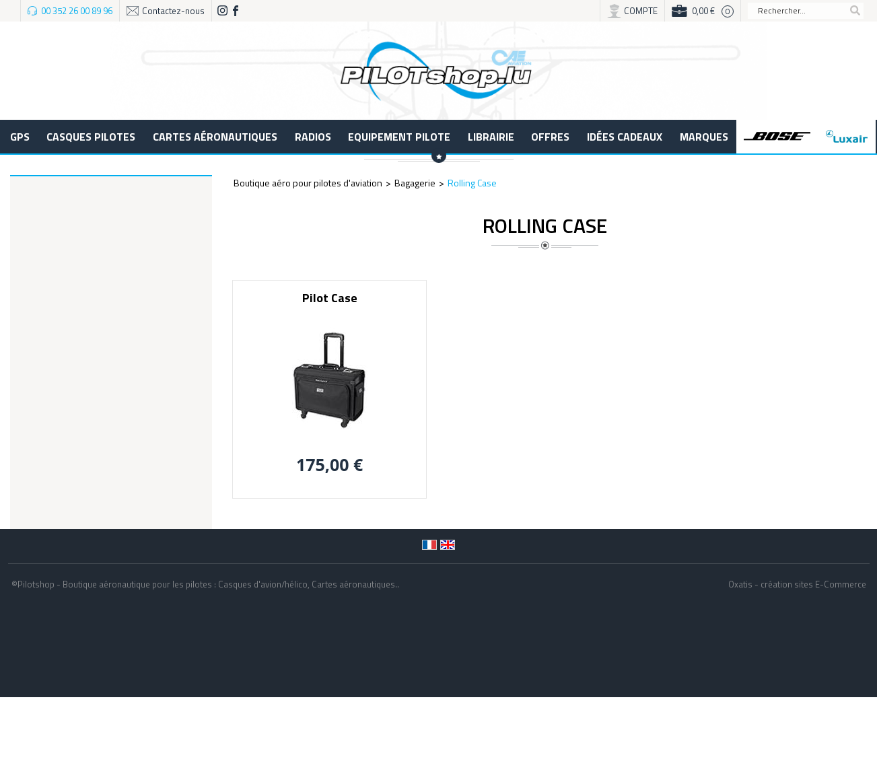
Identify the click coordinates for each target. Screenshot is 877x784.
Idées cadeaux (624, 137)
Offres (550, 137)
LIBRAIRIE (491, 137)
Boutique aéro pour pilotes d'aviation (308, 183)
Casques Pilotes (90, 137)
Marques (704, 137)
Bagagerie (414, 183)
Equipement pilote (399, 137)
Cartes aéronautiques (215, 137)
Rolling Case (472, 183)
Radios (313, 137)
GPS (20, 137)
